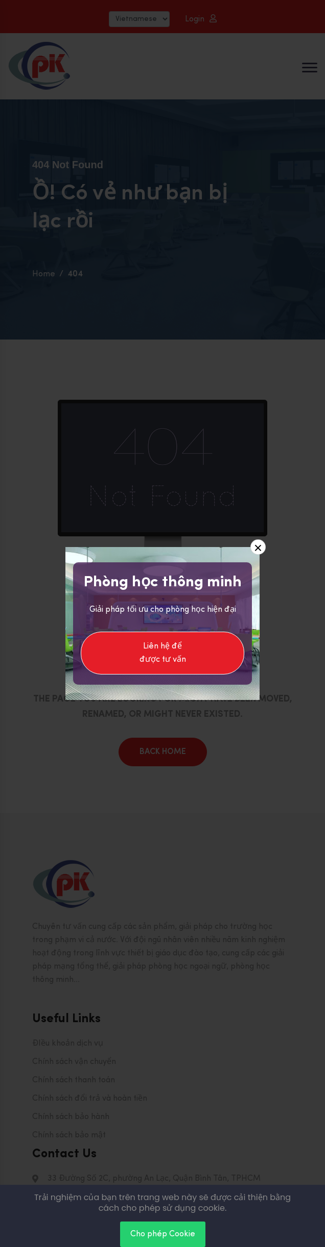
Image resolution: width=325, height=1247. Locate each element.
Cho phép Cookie (162, 1234)
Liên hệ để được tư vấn (163, 653)
